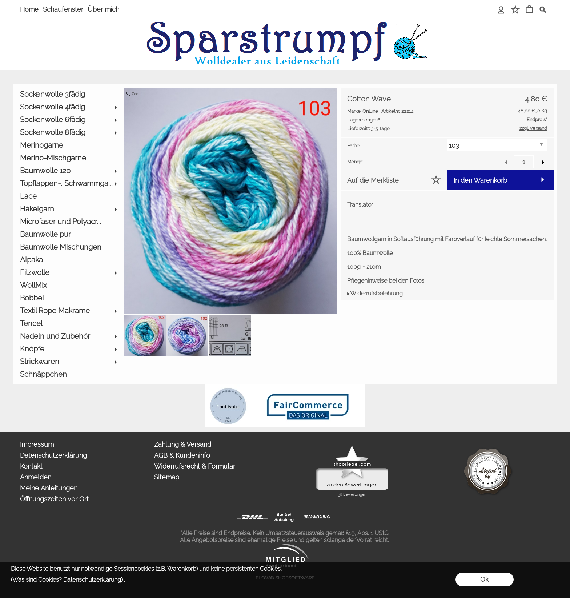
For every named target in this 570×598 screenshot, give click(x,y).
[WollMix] (68, 285)
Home (29, 9)
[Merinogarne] (68, 145)
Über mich (103, 9)
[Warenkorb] (529, 10)
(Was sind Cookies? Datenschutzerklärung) (67, 579)
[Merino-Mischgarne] (68, 158)
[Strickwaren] (68, 361)
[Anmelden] (501, 10)
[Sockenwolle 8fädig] (68, 132)
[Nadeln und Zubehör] (68, 336)
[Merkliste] (515, 10)
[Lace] (68, 196)
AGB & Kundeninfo (182, 455)
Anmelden (35, 477)
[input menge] (524, 161)
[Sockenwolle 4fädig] (68, 107)
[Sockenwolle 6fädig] (68, 119)
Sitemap (166, 477)
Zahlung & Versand (182, 444)
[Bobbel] (68, 298)
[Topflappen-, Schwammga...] (68, 183)
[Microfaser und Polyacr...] (68, 221)
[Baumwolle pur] (68, 234)
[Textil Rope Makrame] (68, 310)
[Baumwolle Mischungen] (68, 247)
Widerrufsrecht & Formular (194, 466)
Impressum (37, 444)
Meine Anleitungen (48, 488)
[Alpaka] (68, 260)
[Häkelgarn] (68, 209)
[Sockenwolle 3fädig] (68, 94)
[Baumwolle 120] (68, 170)
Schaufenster (63, 9)
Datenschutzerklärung (53, 455)
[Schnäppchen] (68, 374)
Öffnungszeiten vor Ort (54, 499)
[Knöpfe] (68, 349)
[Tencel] (68, 323)
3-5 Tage (368, 128)
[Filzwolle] (68, 272)
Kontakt (31, 466)
